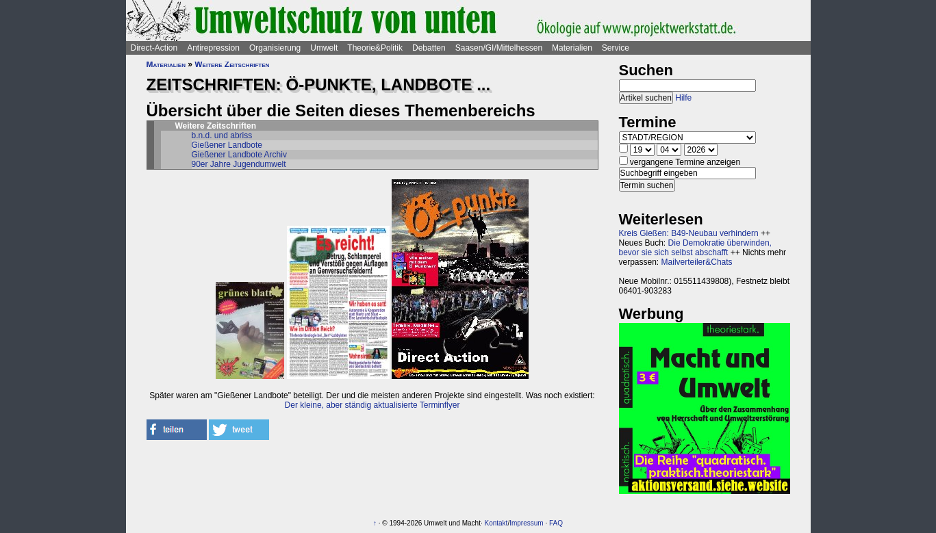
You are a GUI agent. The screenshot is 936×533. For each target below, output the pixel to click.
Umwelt (324, 48)
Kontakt (495, 523)
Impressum (526, 523)
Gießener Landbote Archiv (239, 154)
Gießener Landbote (227, 145)
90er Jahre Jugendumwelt (239, 164)
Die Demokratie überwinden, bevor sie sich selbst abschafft (695, 247)
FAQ (556, 523)
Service (615, 48)
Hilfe (683, 98)
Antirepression (213, 48)
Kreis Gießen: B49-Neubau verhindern (689, 233)
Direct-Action (154, 48)
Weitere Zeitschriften (231, 64)
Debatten (429, 48)
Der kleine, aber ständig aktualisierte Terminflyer (372, 405)
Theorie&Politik (375, 48)
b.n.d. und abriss (222, 135)
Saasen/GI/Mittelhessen (498, 48)
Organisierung (275, 48)
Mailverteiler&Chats (697, 262)
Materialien (572, 48)
